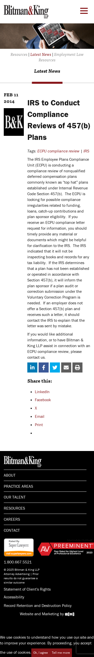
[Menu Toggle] (84, 11)
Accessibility (14, 597)
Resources (14, 508)
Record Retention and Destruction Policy (38, 605)
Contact (12, 530)
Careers (12, 519)
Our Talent (15, 497)
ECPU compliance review (58, 150)
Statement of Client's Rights (27, 589)
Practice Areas (18, 486)
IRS (86, 150)
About (10, 475)
